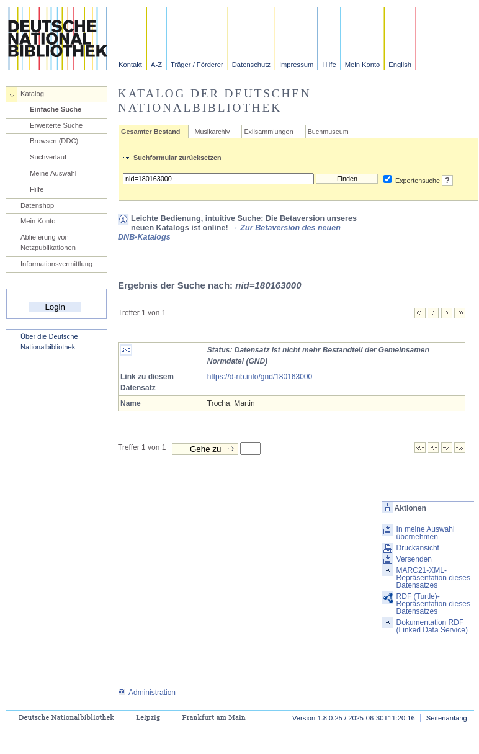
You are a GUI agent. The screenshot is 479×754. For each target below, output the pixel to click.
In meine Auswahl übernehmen (425, 533)
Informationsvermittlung (56, 263)
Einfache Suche (55, 109)
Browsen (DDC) (54, 141)
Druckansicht (417, 548)
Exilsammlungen (268, 131)
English (399, 64)
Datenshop (37, 205)
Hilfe (329, 64)
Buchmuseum (328, 131)
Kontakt (130, 64)
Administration (147, 692)
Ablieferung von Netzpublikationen (48, 242)
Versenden (414, 559)
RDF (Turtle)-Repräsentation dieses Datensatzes (433, 604)
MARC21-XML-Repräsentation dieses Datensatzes (433, 578)
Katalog (32, 93)
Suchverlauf (48, 157)
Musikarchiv (212, 131)
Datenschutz (251, 64)
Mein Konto (362, 64)
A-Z (156, 64)
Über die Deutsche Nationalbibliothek (49, 342)
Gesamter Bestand (150, 131)
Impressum (296, 64)
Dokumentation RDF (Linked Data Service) (432, 626)
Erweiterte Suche (56, 125)
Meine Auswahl (53, 173)
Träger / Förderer (197, 64)
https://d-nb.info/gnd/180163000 (259, 376)
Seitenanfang (446, 718)
